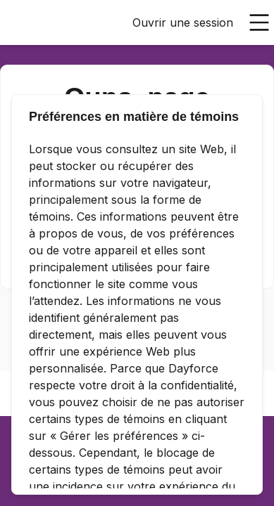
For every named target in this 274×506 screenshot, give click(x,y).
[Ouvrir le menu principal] (259, 22)
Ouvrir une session (182, 22)
